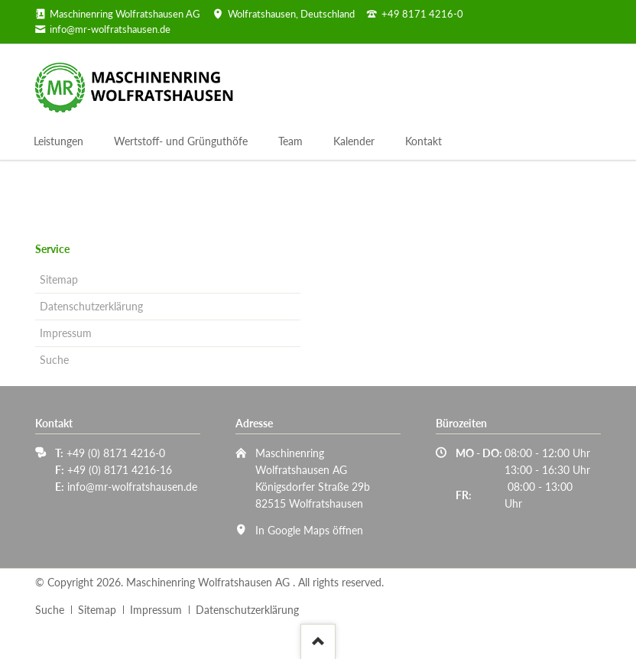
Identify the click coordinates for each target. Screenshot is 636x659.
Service (52, 248)
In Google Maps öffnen (309, 530)
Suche (54, 359)
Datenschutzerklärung (91, 306)
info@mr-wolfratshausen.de (132, 486)
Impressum (66, 332)
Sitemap (59, 279)
